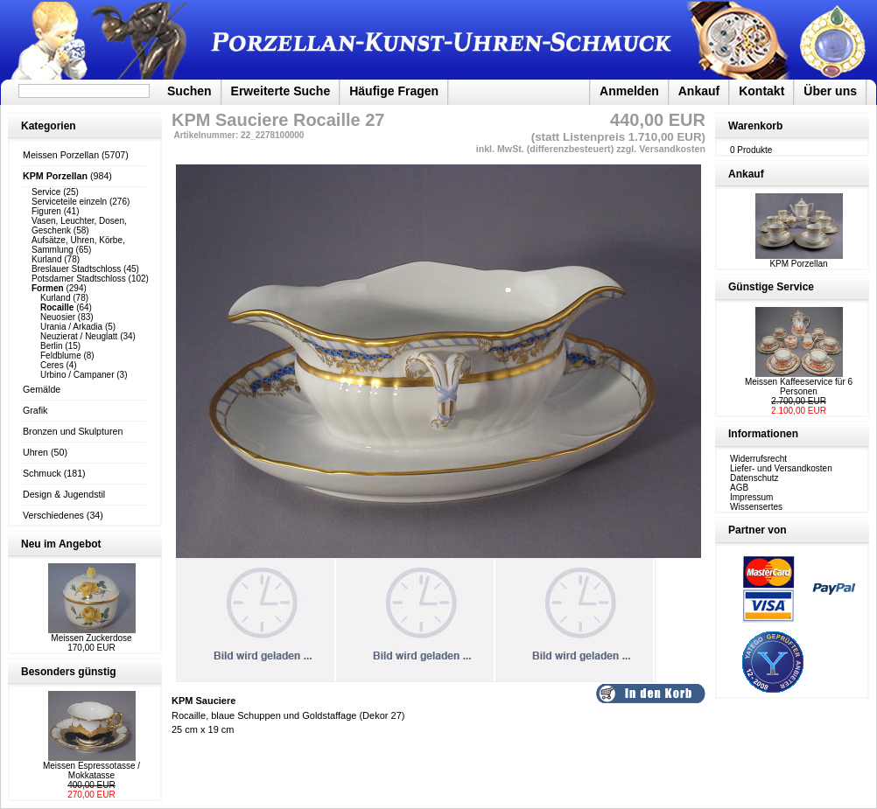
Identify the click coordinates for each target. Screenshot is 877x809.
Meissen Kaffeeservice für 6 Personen (798, 386)
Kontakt (761, 91)
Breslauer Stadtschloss (76, 269)
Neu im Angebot (61, 544)
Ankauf (698, 91)
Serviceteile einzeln (69, 201)
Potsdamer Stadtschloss (79, 278)
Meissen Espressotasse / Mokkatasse (91, 770)
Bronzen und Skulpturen (73, 431)
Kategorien (48, 126)
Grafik (35, 410)
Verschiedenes (53, 515)
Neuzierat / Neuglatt (78, 336)
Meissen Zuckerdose (91, 638)
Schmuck (42, 473)
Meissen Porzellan (61, 155)
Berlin (51, 346)
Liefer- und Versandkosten (781, 468)
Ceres (52, 365)
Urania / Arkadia (71, 326)
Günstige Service (771, 287)
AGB (739, 487)
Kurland (46, 259)
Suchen (189, 91)
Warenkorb (755, 126)
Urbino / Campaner (77, 375)
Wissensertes (756, 507)
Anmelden (629, 91)
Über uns (830, 91)
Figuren (46, 211)
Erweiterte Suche (281, 91)
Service (46, 192)
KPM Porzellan (799, 260)
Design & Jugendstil (64, 494)
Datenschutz (754, 478)
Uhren (35, 452)
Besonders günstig (68, 672)
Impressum (751, 497)
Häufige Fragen (393, 91)
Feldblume (60, 355)
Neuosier (57, 317)
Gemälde (41, 389)
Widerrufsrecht (758, 459)
